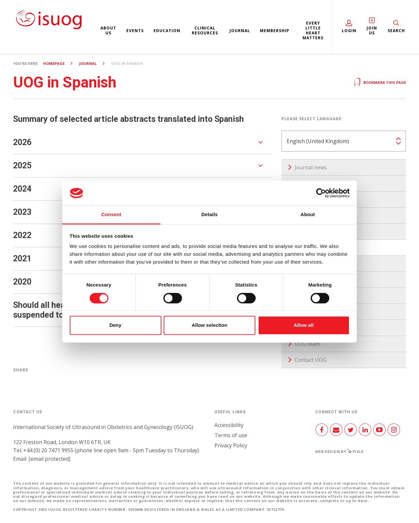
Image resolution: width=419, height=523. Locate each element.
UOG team (307, 343)
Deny (115, 325)
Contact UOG (310, 360)
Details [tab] (209, 214)
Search (396, 30)
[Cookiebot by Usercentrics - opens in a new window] (321, 193)
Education (167, 30)
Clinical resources (205, 30)
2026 (22, 142)
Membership (274, 30)
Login (349, 30)
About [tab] (308, 214)
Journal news (311, 167)
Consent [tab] (111, 214)
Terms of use (230, 435)
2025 (22, 165)
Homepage (53, 63)
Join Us (372, 30)
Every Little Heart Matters (312, 30)
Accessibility (229, 425)
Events (135, 30)
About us (108, 30)
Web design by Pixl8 (339, 451)
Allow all (304, 325)
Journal (239, 30)
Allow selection (209, 325)
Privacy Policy (230, 445)
